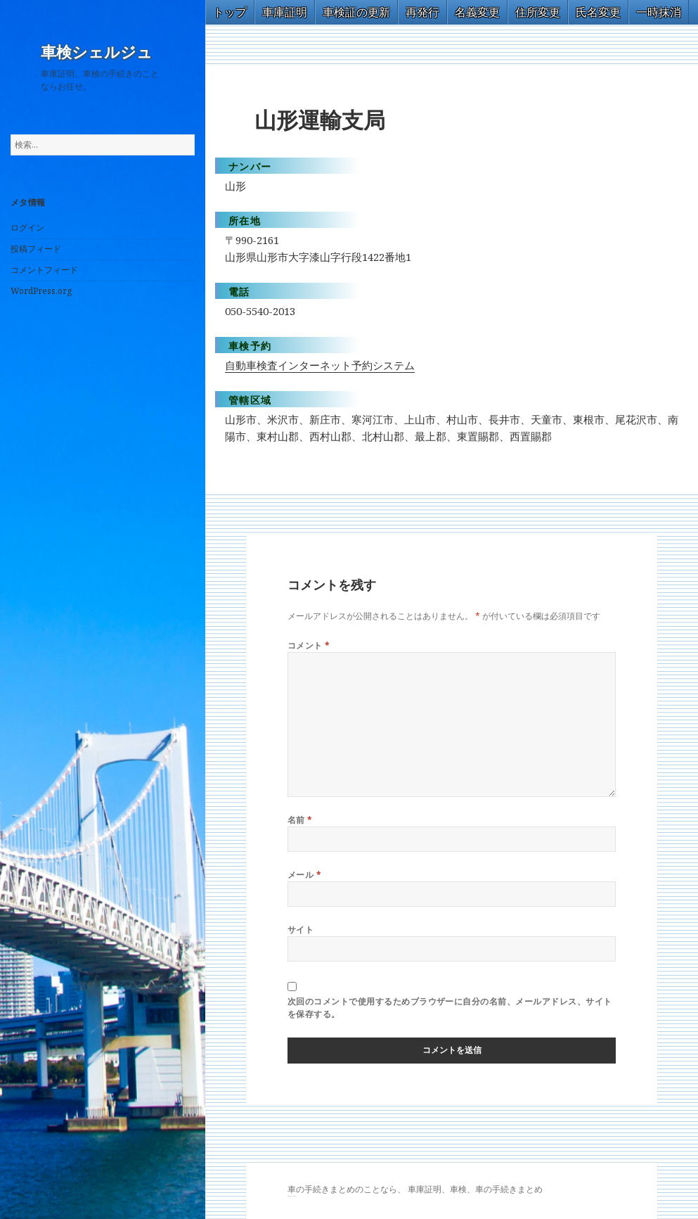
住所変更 (537, 12)
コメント (308, 645)
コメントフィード (44, 270)
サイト (300, 930)
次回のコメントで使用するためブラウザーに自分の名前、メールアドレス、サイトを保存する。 (449, 1007)
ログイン (27, 228)
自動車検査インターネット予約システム (320, 365)
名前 (300, 820)
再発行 (422, 12)
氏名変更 (598, 12)
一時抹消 (658, 12)
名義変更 (477, 12)
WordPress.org (41, 291)
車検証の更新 (356, 12)
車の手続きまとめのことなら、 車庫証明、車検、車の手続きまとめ (415, 1189)
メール (304, 875)
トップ (230, 12)
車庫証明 (284, 12)
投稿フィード (36, 249)
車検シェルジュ (97, 52)
